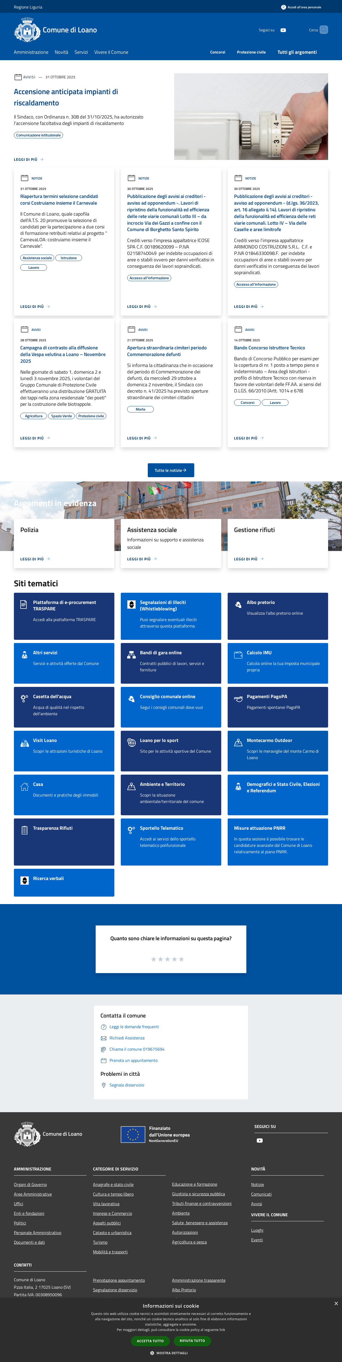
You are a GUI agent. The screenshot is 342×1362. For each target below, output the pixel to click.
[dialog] (171, 1330)
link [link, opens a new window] (222, 1329)
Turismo (100, 1242)
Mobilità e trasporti (110, 1252)
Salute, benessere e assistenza (200, 1222)
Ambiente (181, 1213)
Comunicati (261, 1194)
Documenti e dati (29, 1242)
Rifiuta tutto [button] (192, 1340)
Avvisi (29, 77)
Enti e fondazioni (29, 1213)
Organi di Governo (30, 1184)
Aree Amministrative (33, 1194)
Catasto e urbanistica (112, 1232)
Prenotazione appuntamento (119, 1280)
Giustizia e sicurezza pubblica (198, 1194)
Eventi (257, 1240)
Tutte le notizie (171, 470)
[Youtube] (274, 29)
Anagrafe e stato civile (113, 1184)
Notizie (31, 178)
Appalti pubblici (107, 1223)
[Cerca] (321, 29)
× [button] (336, 1304)
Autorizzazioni (185, 1232)
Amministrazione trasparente (199, 1280)
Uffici (18, 1203)
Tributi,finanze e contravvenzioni (202, 1203)
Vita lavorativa (106, 1203)
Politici (20, 1223)
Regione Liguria (28, 7)
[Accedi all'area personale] (301, 7)
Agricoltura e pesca (189, 1242)
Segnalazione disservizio (115, 1290)
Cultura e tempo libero (113, 1194)
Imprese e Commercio (112, 1213)
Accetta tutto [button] (150, 1341)
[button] (171, 1353)
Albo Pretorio (184, 1290)
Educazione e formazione (194, 1184)
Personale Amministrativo (37, 1232)
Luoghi (257, 1230)
